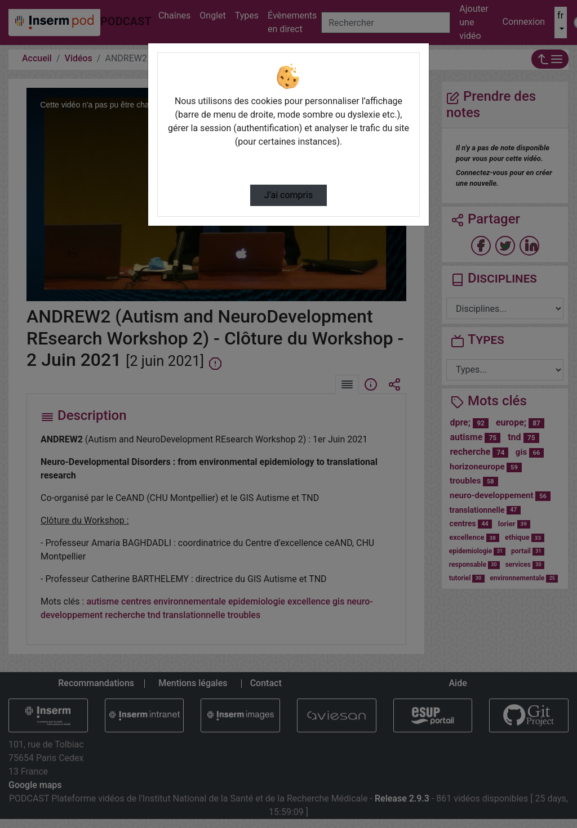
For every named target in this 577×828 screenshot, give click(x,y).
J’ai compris (288, 195)
